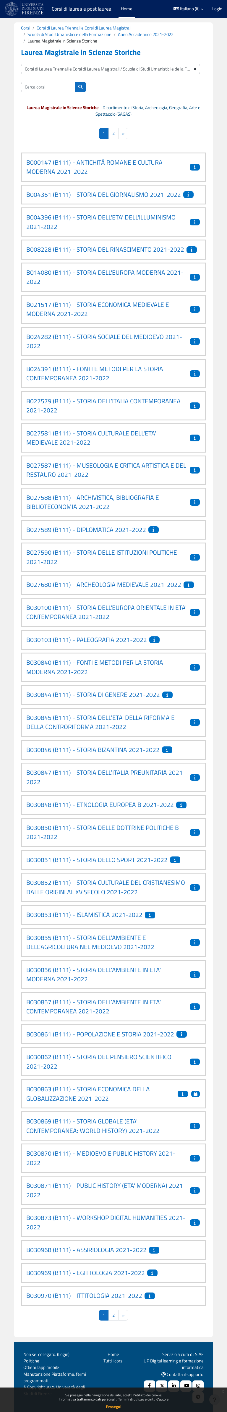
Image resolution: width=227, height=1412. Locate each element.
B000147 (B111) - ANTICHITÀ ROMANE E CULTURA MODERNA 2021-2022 (94, 167)
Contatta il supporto (182, 1374)
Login (217, 9)
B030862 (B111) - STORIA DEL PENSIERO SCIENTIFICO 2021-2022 (98, 1061)
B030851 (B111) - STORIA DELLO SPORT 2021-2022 (97, 859)
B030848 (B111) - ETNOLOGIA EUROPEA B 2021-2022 (100, 804)
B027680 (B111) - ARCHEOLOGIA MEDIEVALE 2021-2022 (103, 584)
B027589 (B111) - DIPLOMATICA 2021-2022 (86, 529)
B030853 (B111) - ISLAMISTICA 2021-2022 (84, 914)
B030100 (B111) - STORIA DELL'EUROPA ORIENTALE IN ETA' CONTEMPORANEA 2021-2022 (106, 612)
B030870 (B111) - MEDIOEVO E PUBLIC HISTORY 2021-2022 (100, 1158)
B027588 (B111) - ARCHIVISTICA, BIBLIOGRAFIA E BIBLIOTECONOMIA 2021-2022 (92, 502)
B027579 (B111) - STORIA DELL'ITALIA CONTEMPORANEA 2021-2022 (103, 405)
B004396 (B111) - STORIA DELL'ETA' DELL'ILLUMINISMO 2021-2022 (101, 221)
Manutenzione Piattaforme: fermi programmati (54, 1377)
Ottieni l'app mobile (41, 1367)
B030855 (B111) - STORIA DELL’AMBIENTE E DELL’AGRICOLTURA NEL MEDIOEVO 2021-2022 (90, 942)
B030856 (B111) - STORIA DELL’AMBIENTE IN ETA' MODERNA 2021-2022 (93, 974)
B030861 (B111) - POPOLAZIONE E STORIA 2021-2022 (100, 1034)
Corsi (25, 27)
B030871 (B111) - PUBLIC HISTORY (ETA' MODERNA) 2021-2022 (106, 1190)
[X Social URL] (161, 1386)
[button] (188, 8)
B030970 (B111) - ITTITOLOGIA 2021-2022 (84, 1295)
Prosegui (113, 1406)
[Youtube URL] (186, 1386)
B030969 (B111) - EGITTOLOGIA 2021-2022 (85, 1272)
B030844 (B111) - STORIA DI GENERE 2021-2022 (93, 694)
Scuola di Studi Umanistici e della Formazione (69, 34)
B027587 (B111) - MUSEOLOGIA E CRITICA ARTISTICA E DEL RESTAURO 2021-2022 (106, 470)
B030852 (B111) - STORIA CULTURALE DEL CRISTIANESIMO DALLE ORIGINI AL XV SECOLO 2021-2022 (105, 887)
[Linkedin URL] (173, 1386)
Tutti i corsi (113, 1360)
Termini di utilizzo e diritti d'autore (143, 1399)
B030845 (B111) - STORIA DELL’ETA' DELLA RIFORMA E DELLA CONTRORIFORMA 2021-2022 (100, 722)
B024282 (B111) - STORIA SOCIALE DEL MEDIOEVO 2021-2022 (104, 341)
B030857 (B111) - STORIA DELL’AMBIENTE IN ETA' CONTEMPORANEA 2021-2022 (93, 1006)
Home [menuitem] (126, 8)
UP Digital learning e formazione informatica (174, 1364)
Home (113, 1354)
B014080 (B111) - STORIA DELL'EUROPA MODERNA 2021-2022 (105, 277)
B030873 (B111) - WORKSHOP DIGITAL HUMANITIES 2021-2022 (105, 1222)
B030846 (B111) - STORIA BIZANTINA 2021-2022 (93, 749)
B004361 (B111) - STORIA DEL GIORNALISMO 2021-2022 (103, 194)
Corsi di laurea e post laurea (81, 9)
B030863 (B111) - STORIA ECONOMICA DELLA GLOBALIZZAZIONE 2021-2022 (88, 1093)
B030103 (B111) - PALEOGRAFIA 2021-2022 (86, 639)
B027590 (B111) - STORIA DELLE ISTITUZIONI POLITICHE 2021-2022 (101, 557)
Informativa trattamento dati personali (87, 1399)
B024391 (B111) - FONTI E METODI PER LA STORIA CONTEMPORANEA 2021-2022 (94, 373)
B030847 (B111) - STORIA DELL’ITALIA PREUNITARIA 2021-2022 (105, 777)
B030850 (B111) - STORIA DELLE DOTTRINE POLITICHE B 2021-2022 (102, 832)
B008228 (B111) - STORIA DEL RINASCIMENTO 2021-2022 (105, 249)
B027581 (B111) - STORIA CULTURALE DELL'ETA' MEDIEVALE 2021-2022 (91, 437)
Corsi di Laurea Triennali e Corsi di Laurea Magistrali (84, 27)
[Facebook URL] (149, 1386)
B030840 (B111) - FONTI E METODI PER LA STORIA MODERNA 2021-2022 (94, 667)
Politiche (31, 1360)
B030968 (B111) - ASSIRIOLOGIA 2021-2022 (86, 1249)
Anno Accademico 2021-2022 (146, 34)
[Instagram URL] (198, 1386)
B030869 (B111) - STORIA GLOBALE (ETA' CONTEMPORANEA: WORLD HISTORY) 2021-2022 (93, 1125)
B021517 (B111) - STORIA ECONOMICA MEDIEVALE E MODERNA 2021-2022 (97, 309)
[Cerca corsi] (48, 87)
